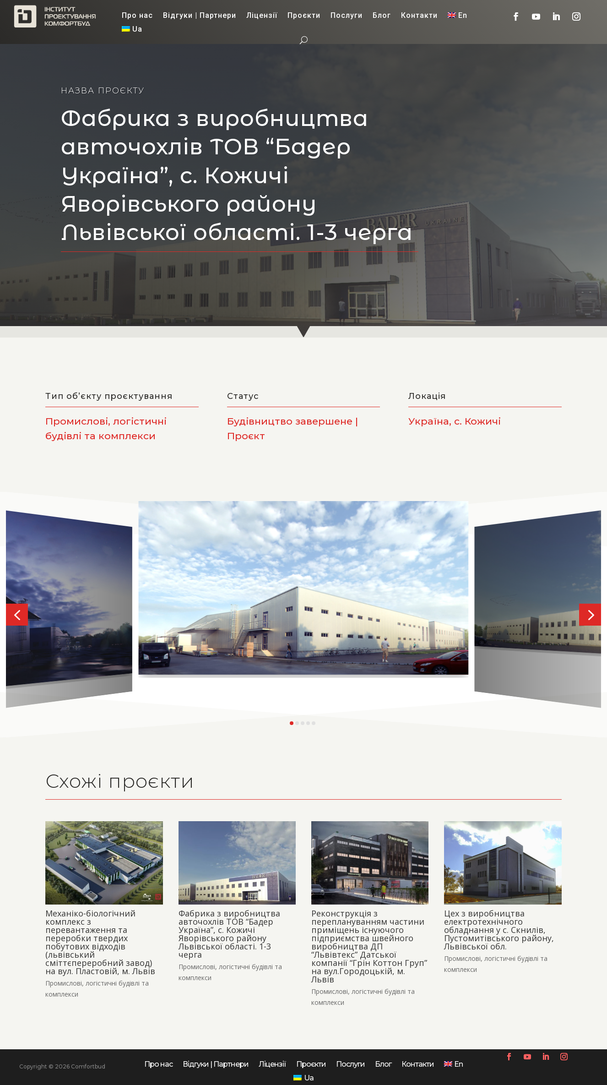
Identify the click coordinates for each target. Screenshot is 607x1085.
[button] (17, 615)
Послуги (347, 16)
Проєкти (303, 16)
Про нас (137, 16)
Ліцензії (261, 16)
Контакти (419, 16)
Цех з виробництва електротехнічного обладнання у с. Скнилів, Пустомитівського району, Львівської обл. (499, 930)
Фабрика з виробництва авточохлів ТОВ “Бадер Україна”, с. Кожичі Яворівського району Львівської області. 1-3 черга (229, 934)
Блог (382, 16)
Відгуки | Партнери (199, 16)
